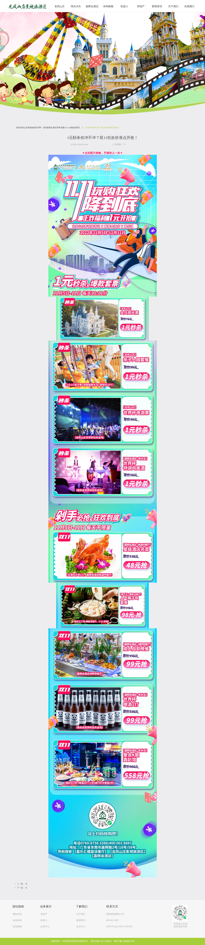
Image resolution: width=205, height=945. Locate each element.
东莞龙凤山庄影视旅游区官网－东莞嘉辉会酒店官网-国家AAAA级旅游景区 (48, 127)
